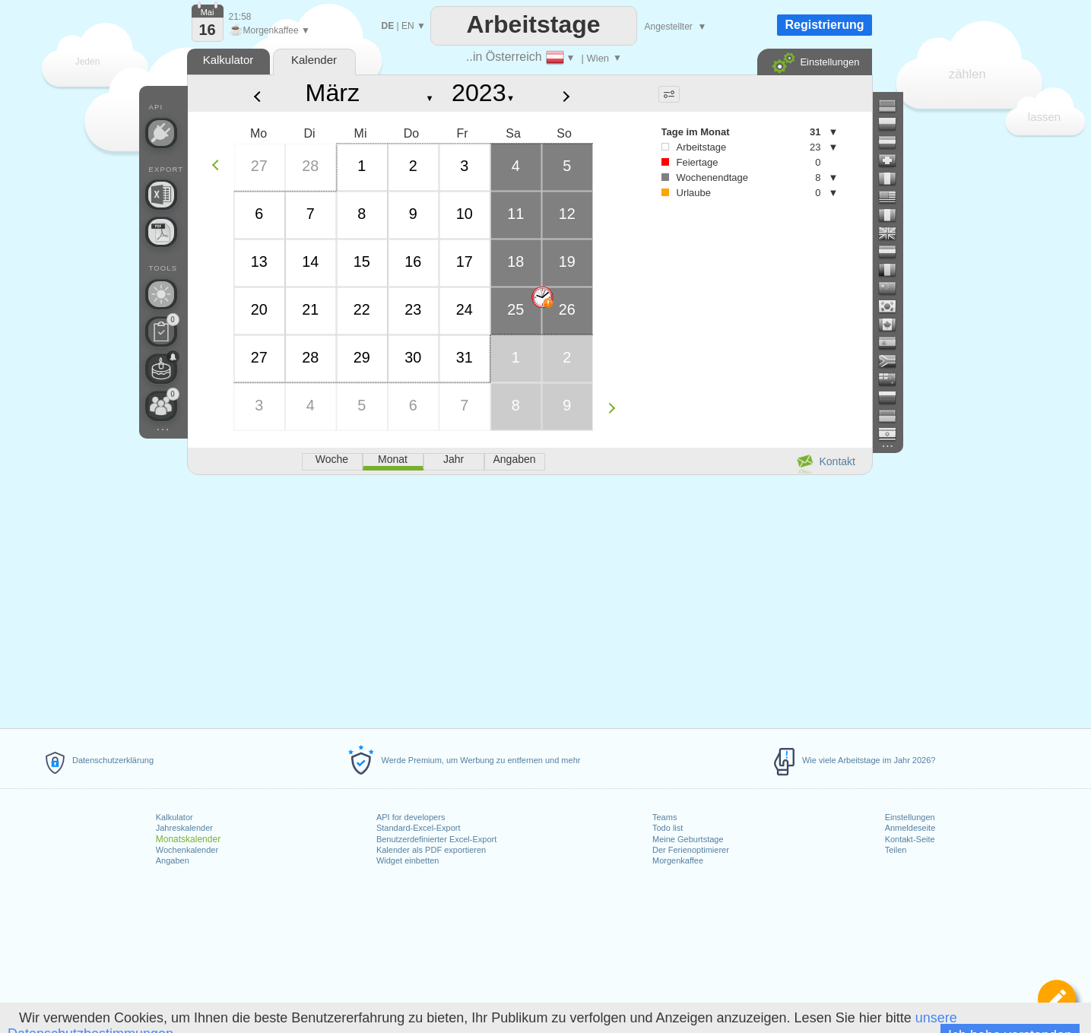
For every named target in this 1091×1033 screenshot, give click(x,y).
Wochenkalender (187, 849)
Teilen (896, 849)
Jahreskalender (184, 827)
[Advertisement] (529, 599)
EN (407, 26)
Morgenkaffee (677, 860)
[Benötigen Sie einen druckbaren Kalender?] (161, 232)
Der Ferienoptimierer (690, 849)
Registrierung (824, 24)
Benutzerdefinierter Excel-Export (436, 839)
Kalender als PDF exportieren (431, 849)
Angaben (172, 860)
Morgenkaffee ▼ (269, 30)
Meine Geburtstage (688, 839)
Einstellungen (910, 817)
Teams (664, 817)
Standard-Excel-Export (418, 827)
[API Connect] (161, 133)
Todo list (667, 827)
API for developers (411, 817)
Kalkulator (174, 817)
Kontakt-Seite (910, 839)
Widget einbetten (407, 860)
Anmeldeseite (910, 827)
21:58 (240, 16)
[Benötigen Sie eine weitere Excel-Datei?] (161, 195)
